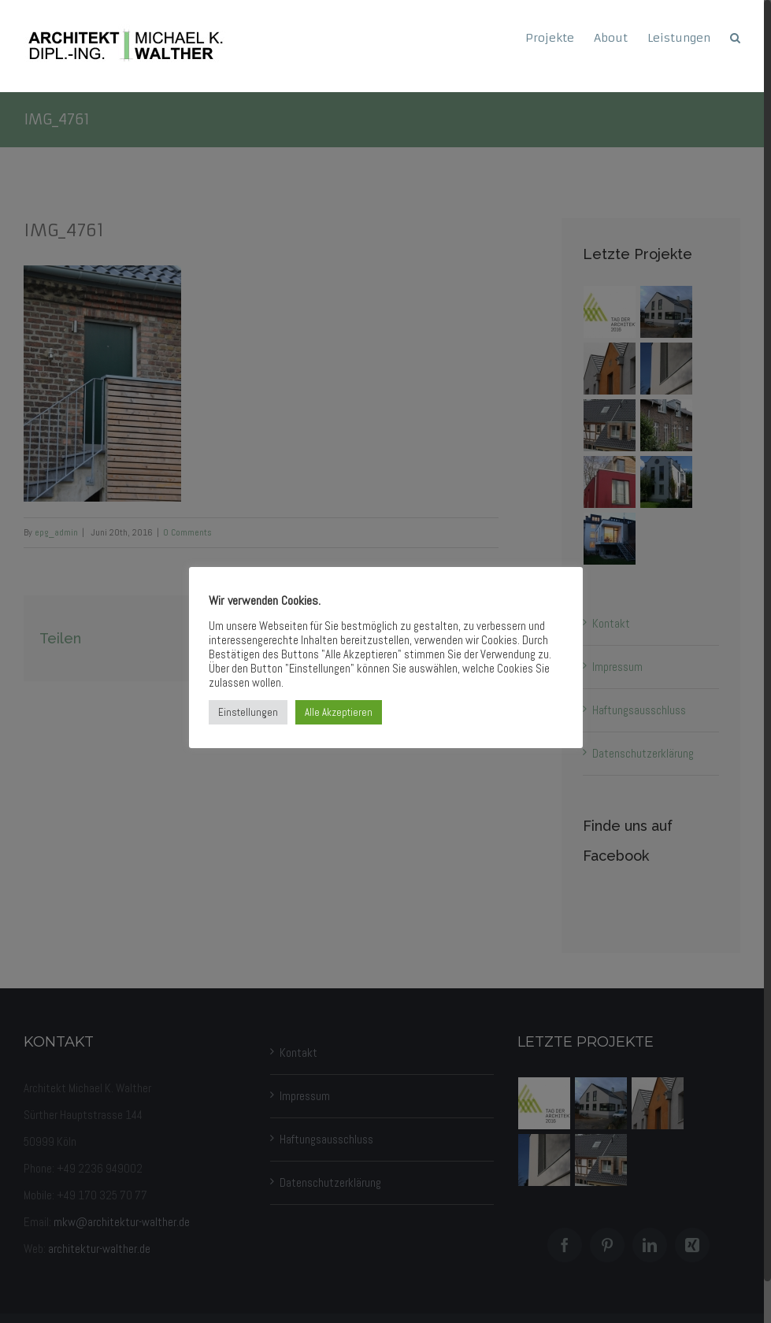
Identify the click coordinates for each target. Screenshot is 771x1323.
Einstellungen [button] (248, 712)
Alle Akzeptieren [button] (339, 712)
